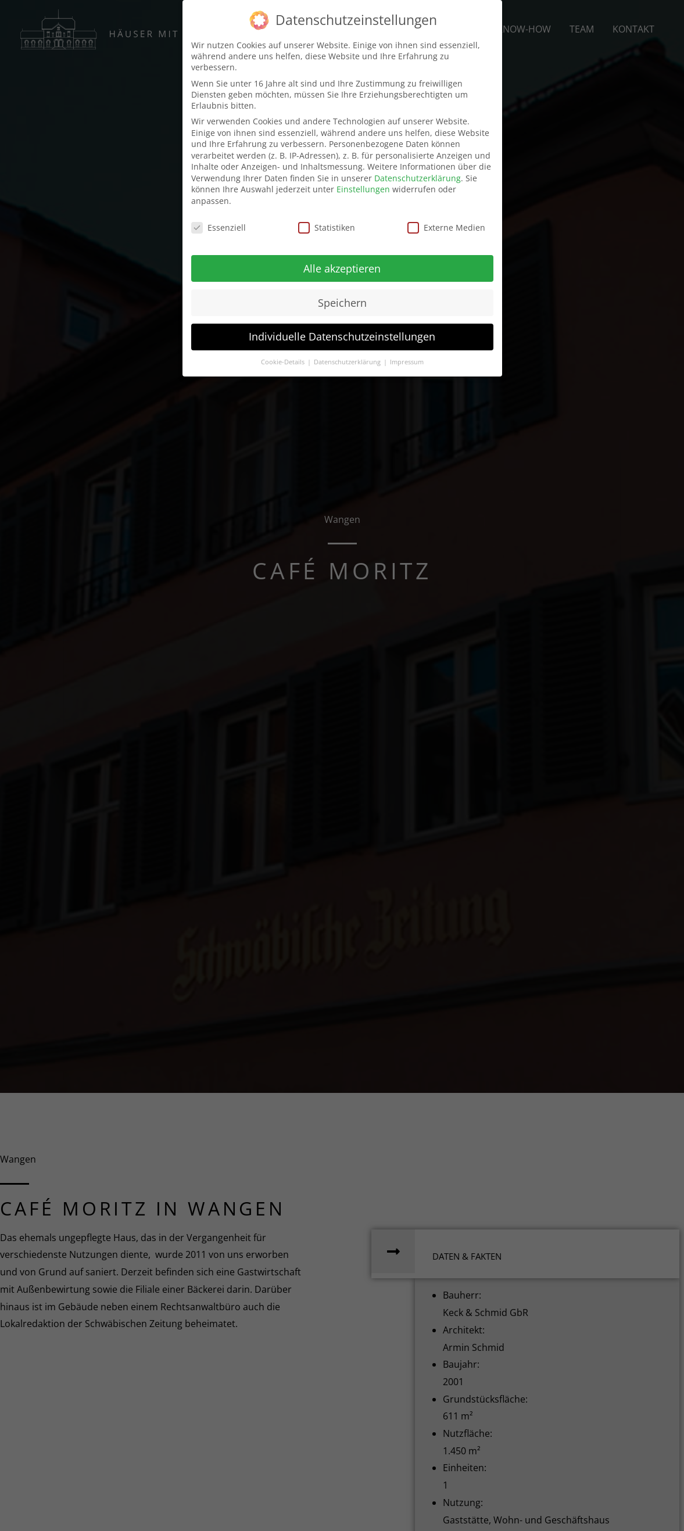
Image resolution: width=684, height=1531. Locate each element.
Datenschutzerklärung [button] (348, 362)
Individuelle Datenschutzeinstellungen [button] (342, 336)
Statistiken (326, 227)
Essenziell (218, 227)
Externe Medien (446, 227)
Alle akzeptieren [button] (342, 268)
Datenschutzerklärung (417, 178)
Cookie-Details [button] (283, 362)
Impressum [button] (407, 362)
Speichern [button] (342, 303)
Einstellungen (363, 189)
